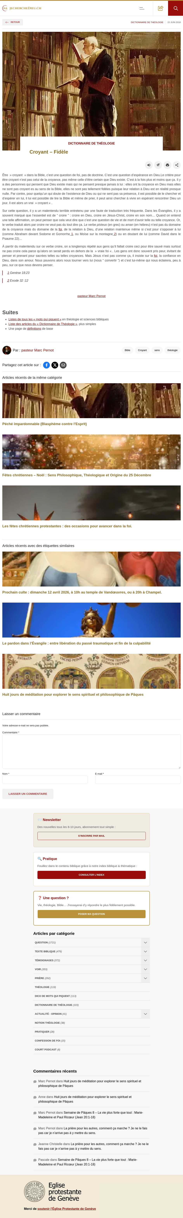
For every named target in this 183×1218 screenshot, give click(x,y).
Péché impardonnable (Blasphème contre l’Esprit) (44, 424)
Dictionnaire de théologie (147, 22)
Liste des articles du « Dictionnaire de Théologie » (43, 324)
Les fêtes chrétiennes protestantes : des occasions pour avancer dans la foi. (67, 526)
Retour (12, 22)
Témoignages (47, 960)
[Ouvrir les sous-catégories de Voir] (145, 969)
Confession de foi (50, 1040)
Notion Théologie (50, 1023)
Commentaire (10, 732)
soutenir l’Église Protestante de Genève (66, 1208)
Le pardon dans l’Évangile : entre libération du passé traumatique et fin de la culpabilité (76, 643)
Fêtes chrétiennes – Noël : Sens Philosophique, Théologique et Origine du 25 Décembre (76, 475)
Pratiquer (45, 1032)
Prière (43, 978)
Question (45, 942)
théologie (172, 350)
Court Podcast (47, 1049)
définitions (34, 328)
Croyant (142, 350)
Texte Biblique (48, 951)
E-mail (99, 773)
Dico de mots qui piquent (55, 996)
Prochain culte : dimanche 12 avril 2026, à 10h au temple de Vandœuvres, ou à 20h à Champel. (82, 592)
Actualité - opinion (51, 1014)
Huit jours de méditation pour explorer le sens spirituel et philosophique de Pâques (73, 694)
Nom (5, 773)
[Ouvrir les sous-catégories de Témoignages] (145, 960)
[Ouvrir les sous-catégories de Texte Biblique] (145, 951)
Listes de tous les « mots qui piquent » (35, 319)
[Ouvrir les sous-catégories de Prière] (145, 978)
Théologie (45, 987)
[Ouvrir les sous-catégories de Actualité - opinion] (145, 1014)
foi (60, 229)
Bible (127, 350)
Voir (41, 969)
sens (157, 350)
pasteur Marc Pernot (91, 296)
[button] (160, 8)
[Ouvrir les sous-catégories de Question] (145, 942)
